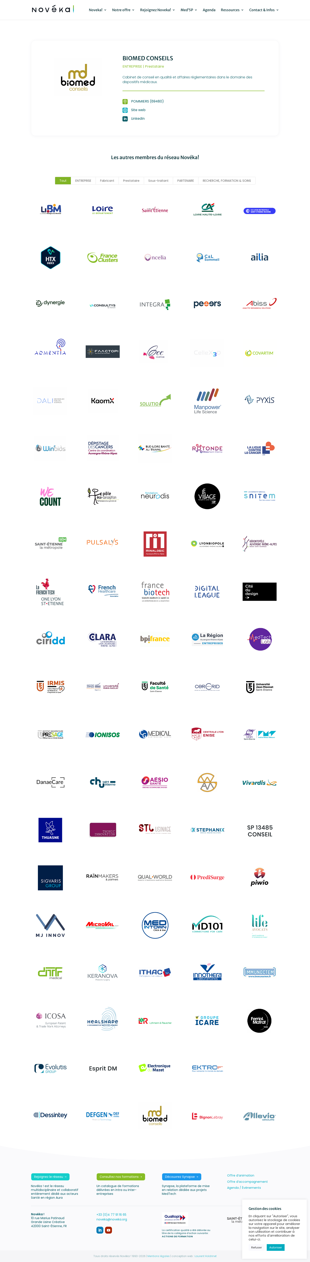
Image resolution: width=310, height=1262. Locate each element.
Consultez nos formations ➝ (121, 1177)
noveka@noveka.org (111, 1219)
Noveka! (95, 10)
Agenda (209, 10)
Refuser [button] (256, 1247)
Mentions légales (158, 1256)
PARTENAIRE (185, 181)
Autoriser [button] (275, 1247)
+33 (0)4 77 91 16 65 (111, 1214)
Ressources (230, 10)
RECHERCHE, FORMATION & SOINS (227, 181)
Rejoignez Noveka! (155, 10)
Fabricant (107, 181)
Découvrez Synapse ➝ (181, 1177)
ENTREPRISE (83, 181)
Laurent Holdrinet (206, 1256)
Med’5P (187, 10)
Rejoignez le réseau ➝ (50, 1177)
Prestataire (131, 181)
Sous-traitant (158, 181)
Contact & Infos (262, 10)
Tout (63, 181)
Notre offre (121, 10)
